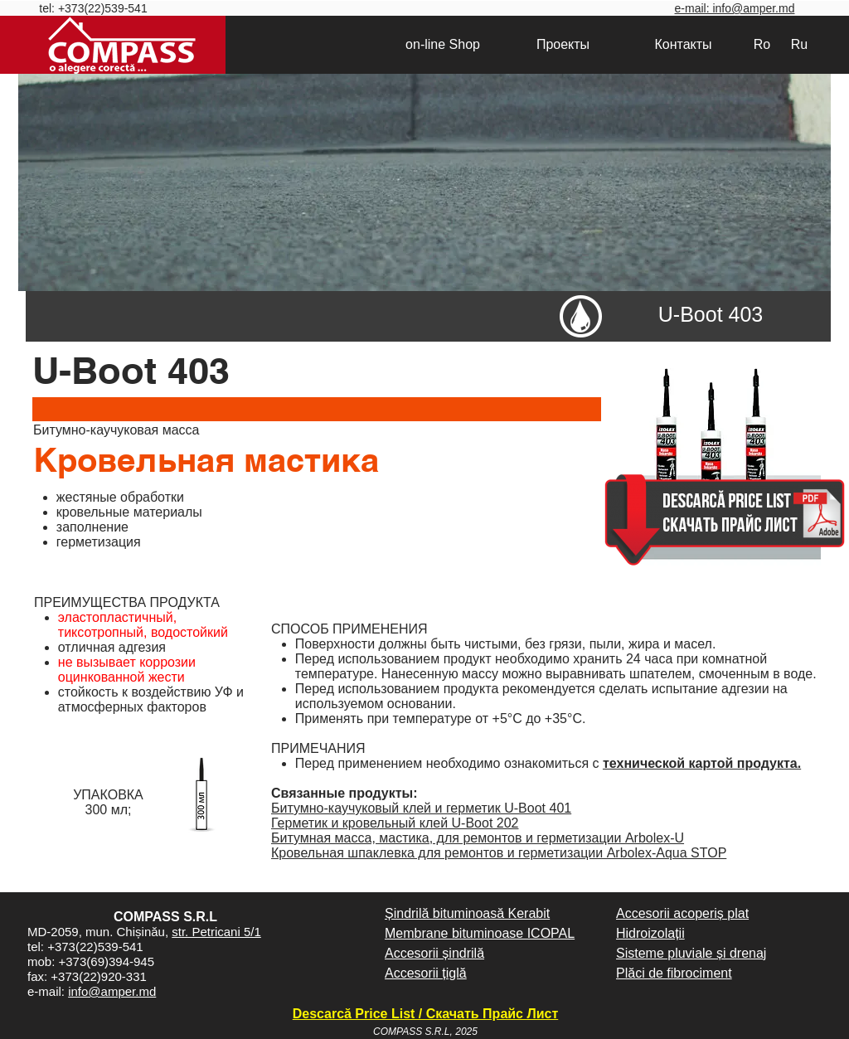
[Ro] (762, 44)
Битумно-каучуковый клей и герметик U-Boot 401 (421, 808)
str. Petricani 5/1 (216, 932)
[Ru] (799, 44)
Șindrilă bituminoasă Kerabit (467, 913)
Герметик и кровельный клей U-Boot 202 (394, 823)
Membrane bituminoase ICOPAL (480, 933)
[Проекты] (563, 44)
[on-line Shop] (443, 44)
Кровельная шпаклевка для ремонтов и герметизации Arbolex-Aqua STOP (498, 853)
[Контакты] (683, 44)
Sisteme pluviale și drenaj (691, 953)
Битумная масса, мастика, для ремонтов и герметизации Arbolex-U (477, 838)
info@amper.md (112, 991)
